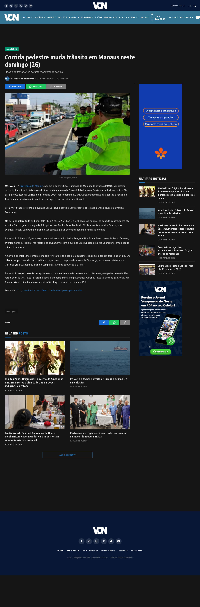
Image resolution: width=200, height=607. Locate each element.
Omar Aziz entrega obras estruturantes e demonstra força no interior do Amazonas (175, 250)
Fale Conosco (90, 550)
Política (40, 17)
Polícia (62, 17)
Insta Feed (137, 550)
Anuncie (123, 550)
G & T (152, 17)
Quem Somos (108, 550)
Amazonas (11, 49)
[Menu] (198, 17)
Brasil (135, 17)
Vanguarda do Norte (24, 79)
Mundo (145, 17)
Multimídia (186, 17)
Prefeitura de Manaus (31, 186)
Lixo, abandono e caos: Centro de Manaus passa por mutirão (49, 290)
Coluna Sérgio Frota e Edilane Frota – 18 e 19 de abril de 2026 (175, 267)
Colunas (173, 17)
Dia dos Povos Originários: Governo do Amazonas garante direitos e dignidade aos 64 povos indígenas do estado (34, 382)
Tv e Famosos (160, 17)
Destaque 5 (11, 311)
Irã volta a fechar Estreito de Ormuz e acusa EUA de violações (98, 380)
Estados (28, 17)
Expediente (73, 550)
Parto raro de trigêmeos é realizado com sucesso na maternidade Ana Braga (98, 434)
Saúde (98, 17)
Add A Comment (67, 455)
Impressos (110, 17)
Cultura (124, 17)
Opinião (51, 17)
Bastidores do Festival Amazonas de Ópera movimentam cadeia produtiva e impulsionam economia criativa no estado (32, 436)
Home (60, 550)
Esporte (74, 17)
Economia (87, 17)
